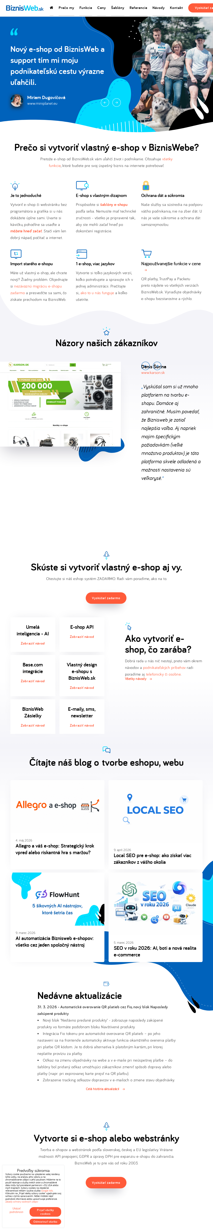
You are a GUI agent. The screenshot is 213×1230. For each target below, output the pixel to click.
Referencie (138, 8)
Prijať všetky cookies (45, 1212)
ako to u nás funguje (97, 292)
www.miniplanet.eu (42, 103)
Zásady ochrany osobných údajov (21, 1201)
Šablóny (117, 8)
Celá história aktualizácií (102, 1089)
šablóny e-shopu (114, 204)
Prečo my (66, 8)
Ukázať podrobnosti (16, 1210)
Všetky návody (135, 678)
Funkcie (85, 8)
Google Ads (47, 1190)
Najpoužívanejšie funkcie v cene (171, 263)
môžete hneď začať (26, 231)
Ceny (101, 8)
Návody (158, 8)
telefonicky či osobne (163, 674)
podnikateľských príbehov (164, 667)
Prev (105, 102)
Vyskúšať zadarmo (106, 598)
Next (116, 102)
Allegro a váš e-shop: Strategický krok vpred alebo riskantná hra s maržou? (55, 849)
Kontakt (176, 8)
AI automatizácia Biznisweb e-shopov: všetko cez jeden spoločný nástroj (55, 941)
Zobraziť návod (33, 643)
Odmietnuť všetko (45, 1222)
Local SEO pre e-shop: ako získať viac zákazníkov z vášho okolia (152, 858)
